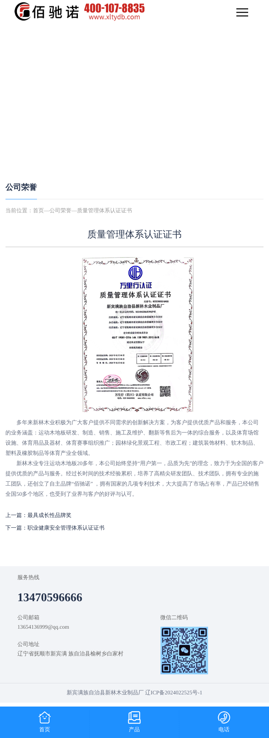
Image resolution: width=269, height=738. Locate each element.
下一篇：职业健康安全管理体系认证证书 (55, 528)
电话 (224, 730)
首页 (38, 211)
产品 (134, 730)
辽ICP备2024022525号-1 (173, 693)
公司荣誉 (21, 187)
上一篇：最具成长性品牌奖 (39, 516)
